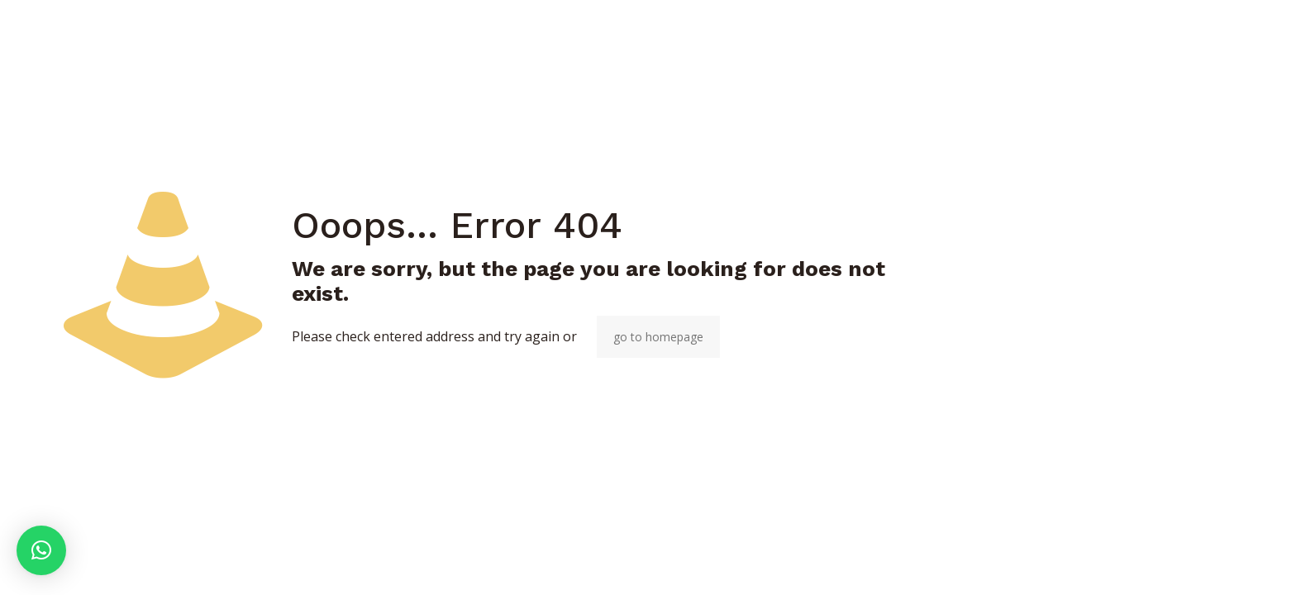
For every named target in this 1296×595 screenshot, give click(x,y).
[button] (41, 550)
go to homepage (658, 337)
